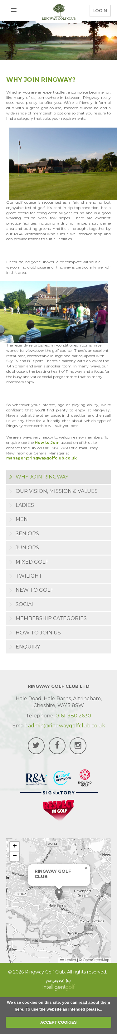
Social (25, 604)
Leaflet (68, 960)
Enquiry (28, 647)
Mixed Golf (32, 562)
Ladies (25, 505)
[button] (59, 894)
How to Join (48, 442)
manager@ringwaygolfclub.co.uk (41, 458)
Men (22, 519)
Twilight (29, 576)
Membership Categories (51, 618)
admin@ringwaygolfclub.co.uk (66, 726)
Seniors (27, 533)
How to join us (38, 633)
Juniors (27, 548)
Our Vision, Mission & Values (57, 491)
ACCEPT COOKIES (58, 1022)
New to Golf (34, 590)
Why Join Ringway (42, 477)
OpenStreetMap (96, 960)
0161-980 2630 (73, 716)
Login (100, 10)
